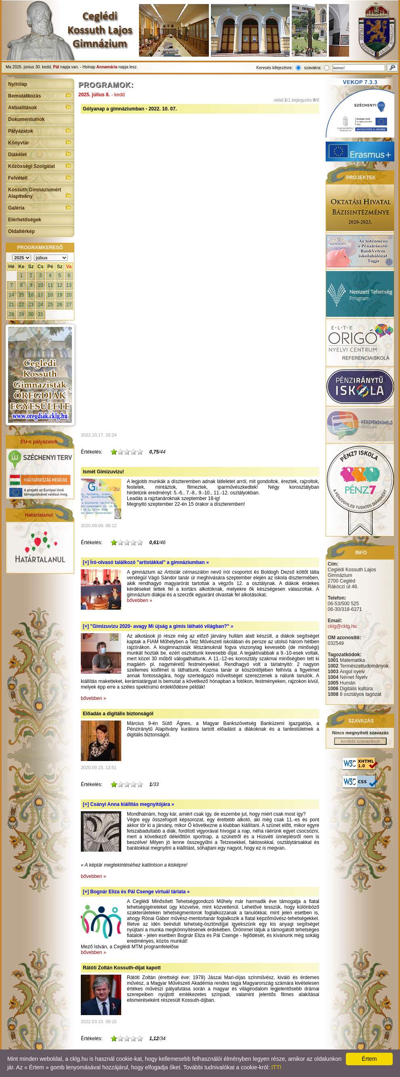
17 (40, 295)
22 (21, 304)
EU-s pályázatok (38, 442)
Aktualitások (40, 106)
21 (11, 304)
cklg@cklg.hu (342, 626)
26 (59, 304)
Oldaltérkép (21, 231)
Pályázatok (40, 130)
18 (50, 295)
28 (11, 314)
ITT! (276, 1067)
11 (50, 285)
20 (69, 295)
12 (59, 285)
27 (69, 304)
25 (50, 304)
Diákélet (40, 153)
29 (21, 314)
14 (11, 295)
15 (21, 295)
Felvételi (40, 177)
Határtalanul (39, 515)
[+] (146, 562)
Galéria (40, 207)
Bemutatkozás (40, 95)
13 (69, 285)
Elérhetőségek (24, 220)
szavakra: (312, 68)
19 (59, 295)
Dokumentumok (26, 119)
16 (31, 295)
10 (40, 285)
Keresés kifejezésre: (275, 68)
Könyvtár (40, 142)
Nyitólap (17, 84)
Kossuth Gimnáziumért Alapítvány (40, 193)
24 (40, 304)
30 (31, 314)
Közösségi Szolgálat (40, 165)
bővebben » (139, 600)
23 (31, 304)
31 (40, 314)
